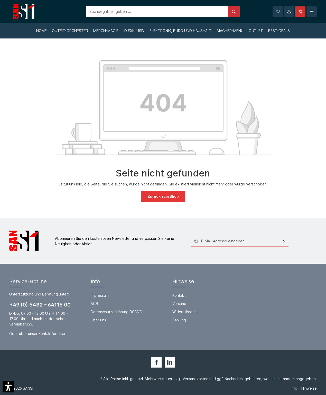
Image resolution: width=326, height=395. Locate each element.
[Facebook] (156, 362)
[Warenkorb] (300, 11)
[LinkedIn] (170, 362)
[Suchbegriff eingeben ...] (157, 11)
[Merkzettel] (278, 11)
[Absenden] (283, 241)
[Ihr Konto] (289, 11)
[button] (8, 386)
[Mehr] (311, 11)
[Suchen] (234, 11)
